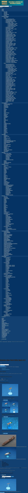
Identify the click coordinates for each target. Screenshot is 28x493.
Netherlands (6, 114)
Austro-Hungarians (9, 310)
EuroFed (5, 172)
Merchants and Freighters (8, 149)
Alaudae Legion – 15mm (10, 27)
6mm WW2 (6, 274)
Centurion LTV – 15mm (10, 59)
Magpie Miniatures (7, 304)
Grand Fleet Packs (7, 104)
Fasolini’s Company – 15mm (12, 23)
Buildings (7, 261)
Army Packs (6, 197)
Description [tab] (4, 368)
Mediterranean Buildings (8, 235)
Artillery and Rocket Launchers (11, 229)
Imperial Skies (4, 102)
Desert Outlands (8, 224)
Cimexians (5, 181)
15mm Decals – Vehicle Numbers (11, 62)
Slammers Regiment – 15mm (10, 19)
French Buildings (7, 236)
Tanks (7, 227)
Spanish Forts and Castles (8, 246)
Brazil (5, 113)
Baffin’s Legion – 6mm (9, 96)
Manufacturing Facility (9, 159)
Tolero (5, 180)
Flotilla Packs (6, 106)
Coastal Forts (8, 303)
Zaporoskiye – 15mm (9, 30)
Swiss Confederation (7, 144)
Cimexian (5, 148)
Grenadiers (8, 267)
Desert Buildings (8, 186)
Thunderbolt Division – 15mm (11, 35)
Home (3, 318)
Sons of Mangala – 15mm (10, 39)
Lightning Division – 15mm (10, 34)
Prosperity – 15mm (9, 50)
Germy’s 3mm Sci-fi (7, 257)
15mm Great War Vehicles (8, 273)
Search (10, 6)
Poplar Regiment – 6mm (10, 100)
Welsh (5, 143)
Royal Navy (8, 308)
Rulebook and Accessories (8, 103)
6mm (5, 63)
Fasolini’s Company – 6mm (12, 68)
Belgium (5, 115)
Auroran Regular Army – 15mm (11, 54)
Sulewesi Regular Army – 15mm (11, 28)
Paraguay (5, 126)
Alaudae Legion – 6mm (10, 72)
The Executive (8, 258)
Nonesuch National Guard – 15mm (11, 47)
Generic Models (8, 297)
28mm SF (3, 152)
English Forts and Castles (8, 244)
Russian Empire (8, 293)
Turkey (5, 122)
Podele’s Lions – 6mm (11, 71)
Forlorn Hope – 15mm (9, 22)
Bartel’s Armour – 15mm (10, 57)
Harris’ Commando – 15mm (10, 45)
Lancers (7, 269)
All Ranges (4, 320)
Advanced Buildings (9, 190)
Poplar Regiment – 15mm (10, 56)
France (7, 294)
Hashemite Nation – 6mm (10, 99)
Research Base (8, 221)
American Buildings (7, 237)
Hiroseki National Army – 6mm (11, 77)
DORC (7, 215)
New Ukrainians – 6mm (10, 95)
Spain (5, 120)
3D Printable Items (7, 315)
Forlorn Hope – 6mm (9, 67)
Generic (5, 131)
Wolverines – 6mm (9, 78)
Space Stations (6, 150)
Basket (3, 477)
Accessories (6, 132)
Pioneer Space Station (7, 153)
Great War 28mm (7, 262)
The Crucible (6, 17)
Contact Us (4, 316)
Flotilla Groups (8, 307)
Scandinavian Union (7, 123)
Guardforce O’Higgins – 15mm (11, 49)
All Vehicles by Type (7, 226)
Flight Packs (8, 277)
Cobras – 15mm (8, 31)
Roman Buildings (7, 250)
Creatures (5, 167)
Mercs (5, 208)
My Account (4, 462)
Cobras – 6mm (8, 76)
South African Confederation (8, 141)
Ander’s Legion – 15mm (10, 48)
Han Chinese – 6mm (9, 73)
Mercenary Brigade (7, 178)
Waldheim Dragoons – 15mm (10, 36)
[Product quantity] (4, 364)
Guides (7, 271)
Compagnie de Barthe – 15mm (11, 40)
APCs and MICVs (9, 228)
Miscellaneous (6, 163)
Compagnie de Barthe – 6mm (10, 85)
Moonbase (7, 222)
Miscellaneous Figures (7, 166)
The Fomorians (6, 14)
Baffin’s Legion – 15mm (10, 52)
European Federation (7, 139)
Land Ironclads (6, 288)
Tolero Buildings (8, 188)
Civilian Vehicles (6, 182)
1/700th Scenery (6, 302)
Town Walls (8, 218)
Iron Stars (5, 305)
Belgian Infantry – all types (10, 265)
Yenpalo (5, 179)
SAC (5, 174)
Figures (5, 160)
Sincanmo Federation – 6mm (10, 88)
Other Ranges (4, 256)
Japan (5, 111)
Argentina (5, 117)
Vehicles (5, 161)
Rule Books (8, 306)
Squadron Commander (5, 332)
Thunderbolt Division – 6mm (10, 80)
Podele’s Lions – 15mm (12, 26)
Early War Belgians (9, 275)
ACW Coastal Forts (7, 247)
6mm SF (3, 195)
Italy (4, 121)
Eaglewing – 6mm (9, 86)
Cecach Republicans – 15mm (12, 25)
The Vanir (5, 12)
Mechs (5, 210)
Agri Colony (8, 214)
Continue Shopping (3, 366)
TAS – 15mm (8, 29)
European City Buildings (8, 249)
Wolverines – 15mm (9, 33)
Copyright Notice (5, 463)
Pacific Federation (7, 142)
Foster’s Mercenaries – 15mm (11, 44)
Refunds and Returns (5, 464)
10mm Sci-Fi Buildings (8, 298)
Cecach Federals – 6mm (12, 69)
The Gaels (5, 13)
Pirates (5, 129)
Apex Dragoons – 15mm (10, 37)
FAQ (3, 461)
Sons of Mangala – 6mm (10, 84)
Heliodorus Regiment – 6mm (10, 83)
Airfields (5, 241)
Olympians (8, 296)
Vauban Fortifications (7, 253)
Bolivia (5, 127)
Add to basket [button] (5, 400)
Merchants (5, 130)
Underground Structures (10, 223)
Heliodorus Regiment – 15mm (11, 38)
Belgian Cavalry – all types (10, 266)
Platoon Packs (6, 168)
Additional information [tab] (5, 369)
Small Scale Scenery (5, 325)
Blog (3, 319)
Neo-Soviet (6, 145)
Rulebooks (5, 135)
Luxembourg (6, 116)
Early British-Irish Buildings (8, 240)
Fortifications (8, 189)
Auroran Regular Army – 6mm (11, 98)
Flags (5, 133)
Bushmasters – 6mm (9, 91)
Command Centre (9, 154)
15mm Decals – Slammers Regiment (12, 60)
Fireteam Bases (6, 183)
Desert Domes (8, 192)
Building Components (7, 162)
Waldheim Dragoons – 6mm (10, 81)
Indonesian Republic (7, 146)
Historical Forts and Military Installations (10, 243)
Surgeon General (6, 311)
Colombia (5, 128)
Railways (5, 233)
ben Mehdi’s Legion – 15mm (10, 53)
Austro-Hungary (6, 112)
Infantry (5, 211)
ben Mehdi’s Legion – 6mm (10, 97)
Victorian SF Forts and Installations (9, 248)
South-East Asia (6, 251)
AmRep (5, 170)
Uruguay (5, 125)
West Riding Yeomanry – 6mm (11, 66)
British (5, 137)
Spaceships (4, 134)
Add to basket (2, 365)
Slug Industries (6, 314)
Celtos (3, 10)
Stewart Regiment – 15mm (10, 20)
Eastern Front (6, 238)
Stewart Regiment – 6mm (10, 65)
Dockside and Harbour (7, 242)
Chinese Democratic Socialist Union (10, 140)
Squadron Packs (6, 136)
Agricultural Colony (9, 185)
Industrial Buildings (7, 232)
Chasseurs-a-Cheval (9, 270)
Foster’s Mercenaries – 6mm (10, 89)
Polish (5, 176)
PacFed (5, 204)
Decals (7, 287)
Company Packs (6, 198)
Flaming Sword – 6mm (9, 82)
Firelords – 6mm (8, 87)
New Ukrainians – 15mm (10, 51)
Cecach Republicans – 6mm (12, 70)
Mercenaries (8, 259)
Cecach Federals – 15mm (12, 24)
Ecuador (5, 124)
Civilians (7, 268)
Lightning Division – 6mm (10, 79)
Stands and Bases (9, 313)
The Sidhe (5, 11)
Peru (4, 118)
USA (5, 108)
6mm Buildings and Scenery (8, 213)
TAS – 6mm (8, 74)
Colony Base (8, 191)
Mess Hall (7, 158)
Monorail (7, 187)
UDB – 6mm (8, 90)
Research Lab (8, 155)
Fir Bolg (5, 15)
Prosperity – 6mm (9, 94)
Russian (7, 309)
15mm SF (3, 164)
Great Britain (6, 107)
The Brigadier (6, 165)
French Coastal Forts (7, 245)
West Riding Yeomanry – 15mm (11, 21)
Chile (5, 119)
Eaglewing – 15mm (9, 41)
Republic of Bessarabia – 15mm (11, 58)
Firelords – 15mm (9, 42)
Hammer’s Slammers (5, 16)
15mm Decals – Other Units (10, 61)
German (5, 171)
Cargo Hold (8, 157)
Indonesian (6, 177)
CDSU (5, 173)
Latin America (6, 252)
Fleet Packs (6, 105)
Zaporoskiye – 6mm (9, 75)
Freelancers (8, 260)
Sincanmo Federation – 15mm (11, 43)
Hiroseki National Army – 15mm (11, 32)
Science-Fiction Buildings (8, 254)
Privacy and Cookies (5, 465)
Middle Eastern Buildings (8, 234)
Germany (5, 109)
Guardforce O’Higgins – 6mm (11, 93)
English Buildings (7, 231)
